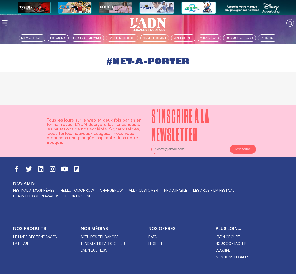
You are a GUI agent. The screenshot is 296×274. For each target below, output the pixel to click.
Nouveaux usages (32, 37)
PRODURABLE (175, 190)
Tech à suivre (58, 37)
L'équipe (222, 250)
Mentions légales (232, 257)
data (152, 237)
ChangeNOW (111, 190)
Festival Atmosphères (34, 190)
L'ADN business (94, 250)
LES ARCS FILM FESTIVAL (213, 190)
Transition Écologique (122, 37)
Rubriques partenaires (239, 37)
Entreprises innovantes (87, 37)
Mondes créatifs (183, 37)
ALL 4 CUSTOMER (143, 190)
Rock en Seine (78, 196)
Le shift (155, 243)
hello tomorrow (77, 190)
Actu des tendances (100, 237)
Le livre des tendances (35, 237)
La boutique (267, 37)
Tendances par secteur (103, 243)
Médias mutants (209, 37)
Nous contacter (230, 243)
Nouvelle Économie (155, 37)
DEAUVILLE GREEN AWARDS (36, 196)
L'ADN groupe (227, 237)
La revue (21, 243)
